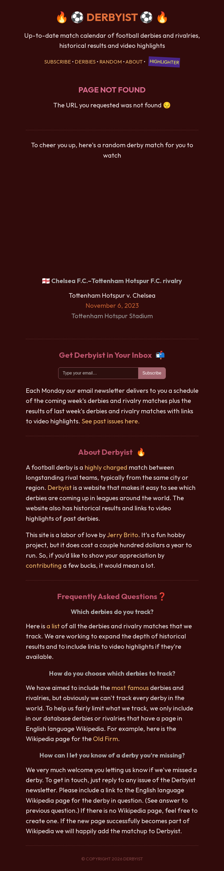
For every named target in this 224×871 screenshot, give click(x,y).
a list (53, 626)
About (134, 61)
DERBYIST (112, 17)
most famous (130, 688)
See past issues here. (111, 421)
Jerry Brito (122, 535)
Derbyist (60, 487)
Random (110, 61)
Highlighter (164, 61)
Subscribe (57, 61)
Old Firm (105, 739)
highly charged (105, 467)
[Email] (98, 373)
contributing (44, 565)
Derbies (85, 61)
